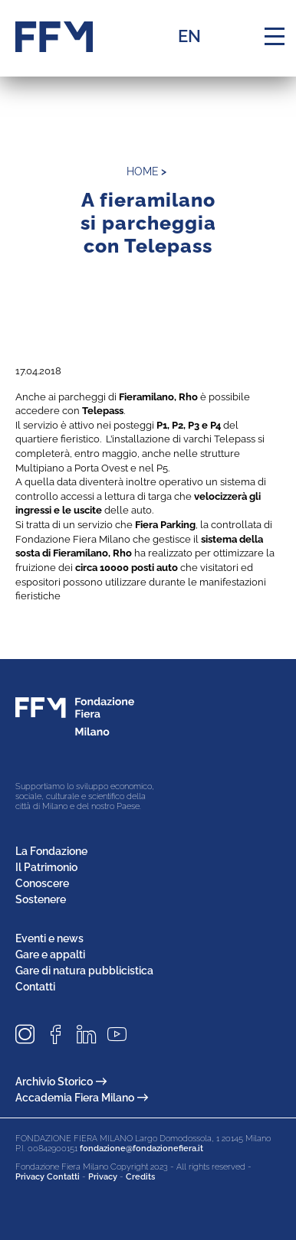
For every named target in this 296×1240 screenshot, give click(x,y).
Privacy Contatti (47, 1177)
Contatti (35, 987)
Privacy (102, 1177)
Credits (140, 1177)
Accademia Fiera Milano (81, 1098)
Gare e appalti (50, 954)
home (143, 171)
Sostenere (40, 899)
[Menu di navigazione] (274, 36)
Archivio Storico (61, 1081)
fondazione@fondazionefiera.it (141, 1149)
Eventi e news (49, 938)
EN (189, 36)
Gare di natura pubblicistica (84, 970)
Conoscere (42, 883)
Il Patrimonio (46, 867)
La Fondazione (51, 851)
